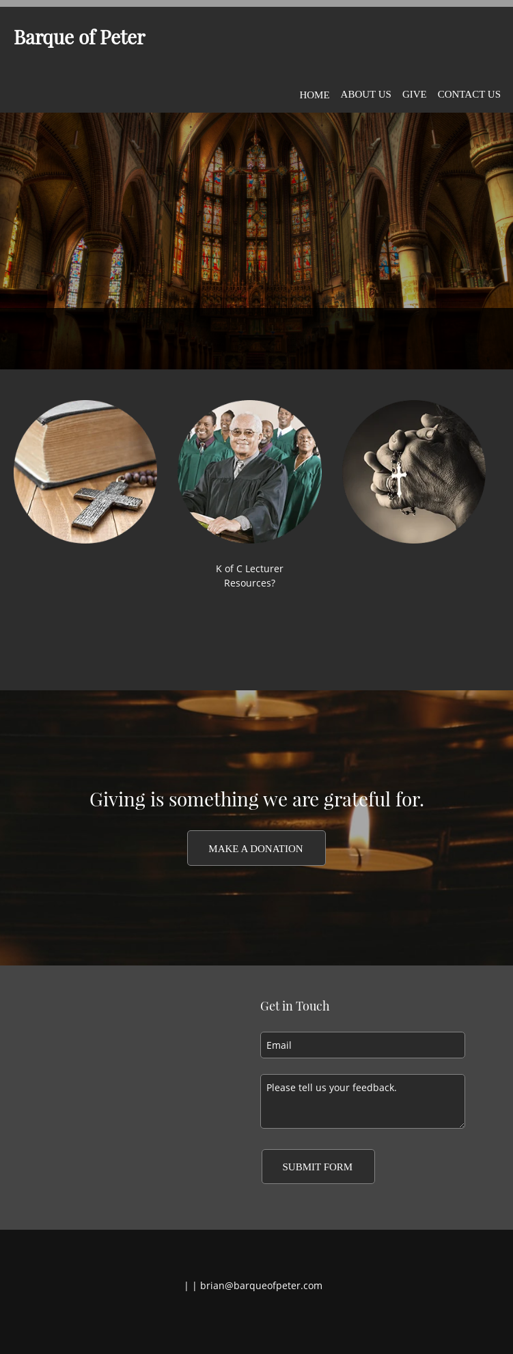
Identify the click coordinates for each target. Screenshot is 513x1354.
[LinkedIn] (274, 1320)
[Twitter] (253, 1320)
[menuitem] (314, 92)
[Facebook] (233, 1320)
